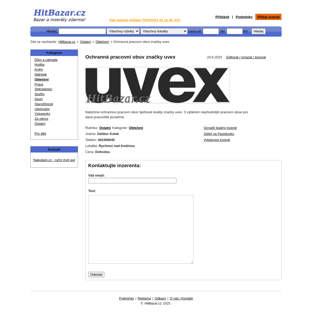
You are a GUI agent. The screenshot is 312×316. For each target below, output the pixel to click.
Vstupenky (42, 113)
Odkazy (160, 298)
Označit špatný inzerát (220, 128)
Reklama (144, 298)
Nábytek (41, 74)
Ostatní (85, 42)
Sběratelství (43, 89)
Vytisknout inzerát (217, 140)
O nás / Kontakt (181, 298)
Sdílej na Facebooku (219, 134)
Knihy (39, 69)
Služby (39, 93)
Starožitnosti (44, 103)
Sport (39, 98)
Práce (39, 84)
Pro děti (40, 133)
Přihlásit (222, 17)
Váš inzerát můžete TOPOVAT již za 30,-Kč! (145, 20)
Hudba (39, 64)
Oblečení (102, 42)
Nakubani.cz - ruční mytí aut (54, 160)
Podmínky (244, 17)
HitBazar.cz (66, 42)
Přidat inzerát (268, 17)
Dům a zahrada (46, 59)
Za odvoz (41, 118)
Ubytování (42, 108)
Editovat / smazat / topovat (246, 57)
